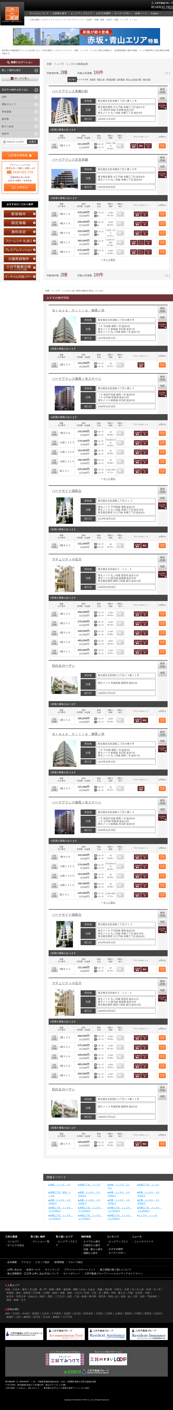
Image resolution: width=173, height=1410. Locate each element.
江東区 (109, 1313)
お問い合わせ (14, 1269)
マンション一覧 (41, 1241)
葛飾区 (56, 1317)
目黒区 (67, 1313)
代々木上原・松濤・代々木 (146, 1289)
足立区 (46, 1317)
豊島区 (148, 1313)
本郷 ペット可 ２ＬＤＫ (119, 1186)
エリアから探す (91, 1241)
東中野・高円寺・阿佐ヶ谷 (103, 1296)
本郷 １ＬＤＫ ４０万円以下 (148, 1194)
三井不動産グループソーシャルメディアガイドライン (113, 1273)
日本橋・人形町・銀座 (45, 1293)
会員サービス (33, 1269)
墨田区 (128, 1313)
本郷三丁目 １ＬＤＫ (149, 1185)
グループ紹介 (75, 1262)
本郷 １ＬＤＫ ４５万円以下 (119, 1194)
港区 (7, 1313)
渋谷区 (16, 1313)
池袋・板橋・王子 (16, 1300)
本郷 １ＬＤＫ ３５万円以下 (60, 1202)
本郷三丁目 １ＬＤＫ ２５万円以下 (89, 1217)
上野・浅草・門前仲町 (145, 1296)
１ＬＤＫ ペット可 (148, 1215)
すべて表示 (109, 260)
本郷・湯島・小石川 (71, 1293)
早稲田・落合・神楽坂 (18, 1293)
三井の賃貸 (13, 14)
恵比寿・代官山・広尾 (117, 1289)
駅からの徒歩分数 (133, 79)
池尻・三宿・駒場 (76, 1296)
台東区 (118, 1313)
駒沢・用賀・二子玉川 (52, 1296)
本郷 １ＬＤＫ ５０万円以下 (89, 1194)
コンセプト (13, 1241)
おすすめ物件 (116, 1249)
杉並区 (158, 1313)
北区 (18, 1317)
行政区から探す (91, 1245)
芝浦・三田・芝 (92, 1293)
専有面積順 (111, 79)
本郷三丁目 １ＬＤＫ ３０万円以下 (60, 1217)
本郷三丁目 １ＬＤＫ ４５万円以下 (89, 1209)
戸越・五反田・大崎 (139, 1293)
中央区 (26, 1313)
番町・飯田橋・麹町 (67, 1289)
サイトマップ (52, 1269)
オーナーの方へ (117, 1253)
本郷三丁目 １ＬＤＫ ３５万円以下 (148, 1209)
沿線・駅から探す (93, 1249)
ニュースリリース (143, 1241)
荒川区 (36, 1317)
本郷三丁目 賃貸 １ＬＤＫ (60, 1194)
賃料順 (92, 79)
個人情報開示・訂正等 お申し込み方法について (33, 1273)
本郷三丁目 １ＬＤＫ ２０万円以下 (119, 1217)
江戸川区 (67, 1317)
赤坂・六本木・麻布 (16, 1289)
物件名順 (147, 79)
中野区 (138, 1313)
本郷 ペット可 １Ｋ (60, 1185)
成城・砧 (125, 1296)
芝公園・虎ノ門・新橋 (42, 1289)
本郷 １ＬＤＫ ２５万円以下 (119, 1202)
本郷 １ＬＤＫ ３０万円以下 (89, 1202)
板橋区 (10, 1317)
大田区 (99, 1313)
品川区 (77, 1313)
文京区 (45, 1313)
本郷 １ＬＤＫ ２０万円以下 (148, 1202)
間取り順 (101, 79)
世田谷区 (88, 1313)
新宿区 (35, 1313)
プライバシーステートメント (79, 1269)
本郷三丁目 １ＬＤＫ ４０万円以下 (119, 1209)
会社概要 (12, 1262)
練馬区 (27, 1317)
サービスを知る (15, 1245)
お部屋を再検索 (18, 155)
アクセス (26, 1262)
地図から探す (90, 1253)
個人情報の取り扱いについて (115, 1269)
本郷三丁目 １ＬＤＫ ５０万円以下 (60, 1209)
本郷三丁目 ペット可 (90, 1185)
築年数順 (121, 79)
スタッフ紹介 (42, 1262)
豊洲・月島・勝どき (114, 1293)
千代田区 (56, 1313)
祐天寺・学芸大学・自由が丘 (22, 1296)
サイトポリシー (71, 1273)
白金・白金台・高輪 (91, 1289)
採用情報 (59, 1262)
